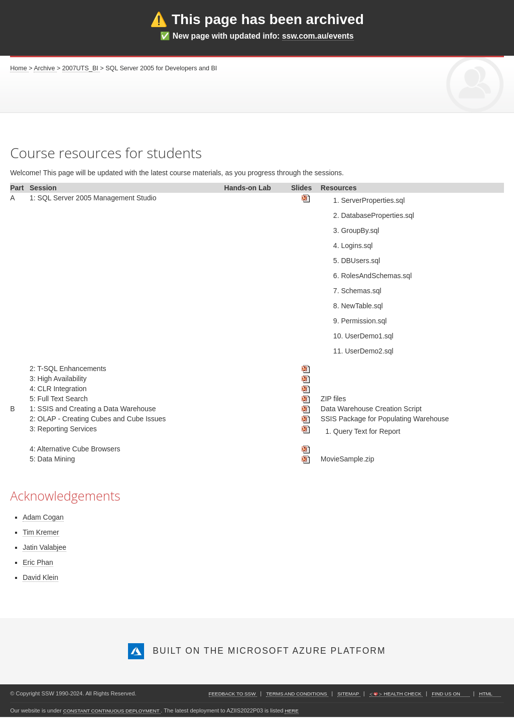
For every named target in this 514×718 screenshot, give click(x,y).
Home (19, 68)
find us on (446, 693)
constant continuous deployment (112, 710)
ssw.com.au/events (318, 36)
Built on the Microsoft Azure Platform (257, 651)
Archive (45, 68)
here (291, 710)
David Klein (40, 577)
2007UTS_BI (81, 68)
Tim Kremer (41, 532)
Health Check (396, 693)
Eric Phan (38, 562)
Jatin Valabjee (44, 547)
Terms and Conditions (297, 693)
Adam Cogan (43, 517)
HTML (485, 693)
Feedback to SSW (233, 693)
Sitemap (348, 693)
